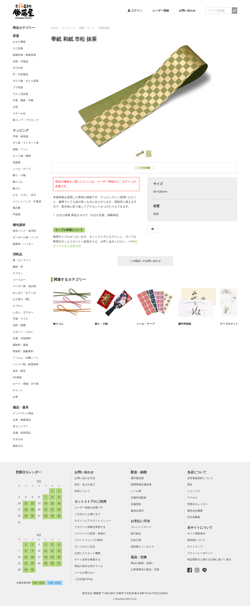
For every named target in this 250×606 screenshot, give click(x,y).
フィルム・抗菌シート (26, 357)
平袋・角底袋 (20, 136)
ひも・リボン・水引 (24, 194)
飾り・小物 (19, 175)
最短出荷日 (137, 510)
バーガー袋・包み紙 (24, 286)
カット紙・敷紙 (22, 155)
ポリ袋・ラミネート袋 (26, 142)
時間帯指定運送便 (141, 484)
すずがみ (18, 439)
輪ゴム (16, 188)
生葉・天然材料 (22, 338)
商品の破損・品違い (142, 563)
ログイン (135, 10)
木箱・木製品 (20, 61)
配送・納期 (139, 472)
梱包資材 (19, 225)
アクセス (192, 497)
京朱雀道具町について (200, 478)
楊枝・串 (18, 266)
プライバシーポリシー (200, 553)
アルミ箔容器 (20, 93)
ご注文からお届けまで (87, 514)
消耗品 (17, 254)
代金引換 (136, 540)
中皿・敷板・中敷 (23, 100)
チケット (18, 390)
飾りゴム (18, 181)
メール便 (136, 491)
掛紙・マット (20, 149)
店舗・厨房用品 (22, 432)
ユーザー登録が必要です (89, 507)
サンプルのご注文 (85, 546)
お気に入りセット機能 (87, 553)
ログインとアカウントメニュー (93, 520)
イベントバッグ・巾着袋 (27, 201)
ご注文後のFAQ (84, 579)
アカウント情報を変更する (90, 526)
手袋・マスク (20, 318)
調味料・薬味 (20, 344)
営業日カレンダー (28, 472)
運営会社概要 (195, 510)
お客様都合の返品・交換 (145, 569)
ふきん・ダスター (23, 312)
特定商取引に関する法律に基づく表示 (209, 559)
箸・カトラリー (22, 260)
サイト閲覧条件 (196, 533)
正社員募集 (193, 517)
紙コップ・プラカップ (26, 119)
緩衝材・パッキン (23, 243)
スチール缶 (19, 113)
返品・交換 (139, 557)
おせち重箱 (19, 41)
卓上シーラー (20, 426)
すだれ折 (18, 67)
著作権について (196, 540)
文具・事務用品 (22, 419)
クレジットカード (141, 526)
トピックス (193, 491)
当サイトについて (200, 527)
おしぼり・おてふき (24, 292)
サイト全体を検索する (87, 559)
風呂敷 (16, 207)
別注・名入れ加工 (85, 484)
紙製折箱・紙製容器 (24, 54)
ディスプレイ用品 (23, 413)
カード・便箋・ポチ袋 (26, 383)
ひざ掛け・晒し (22, 299)
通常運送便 (137, 478)
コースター (19, 279)
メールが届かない (85, 572)
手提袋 (16, 214)
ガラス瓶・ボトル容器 (26, 80)
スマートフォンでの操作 (89, 540)
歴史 (189, 484)
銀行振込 (136, 533)
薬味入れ (18, 445)
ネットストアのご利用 (90, 501)
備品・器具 (21, 407)
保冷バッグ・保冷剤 (24, 230)
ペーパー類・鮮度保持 (26, 364)
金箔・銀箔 (19, 370)
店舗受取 (136, 504)
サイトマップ (195, 546)
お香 (15, 396)
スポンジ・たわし (23, 331)
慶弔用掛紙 (184, 323)
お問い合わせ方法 (85, 478)
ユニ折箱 (18, 48)
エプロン (18, 305)
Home (54, 27)
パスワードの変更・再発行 (90, 533)
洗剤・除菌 (19, 325)
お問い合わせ (187, 10)
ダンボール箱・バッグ (26, 237)
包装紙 (16, 162)
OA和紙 (17, 377)
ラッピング (21, 130)
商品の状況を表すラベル (89, 566)
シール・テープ (22, 168)
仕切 (15, 106)
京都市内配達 (138, 497)
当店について (196, 472)
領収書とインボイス (142, 546)
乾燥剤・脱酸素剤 (23, 351)
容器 (16, 35)
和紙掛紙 (104, 27)
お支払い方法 (140, 521)
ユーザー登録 (160, 10)
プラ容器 (18, 87)
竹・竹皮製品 (20, 74)
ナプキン (18, 273)
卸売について (82, 491)
